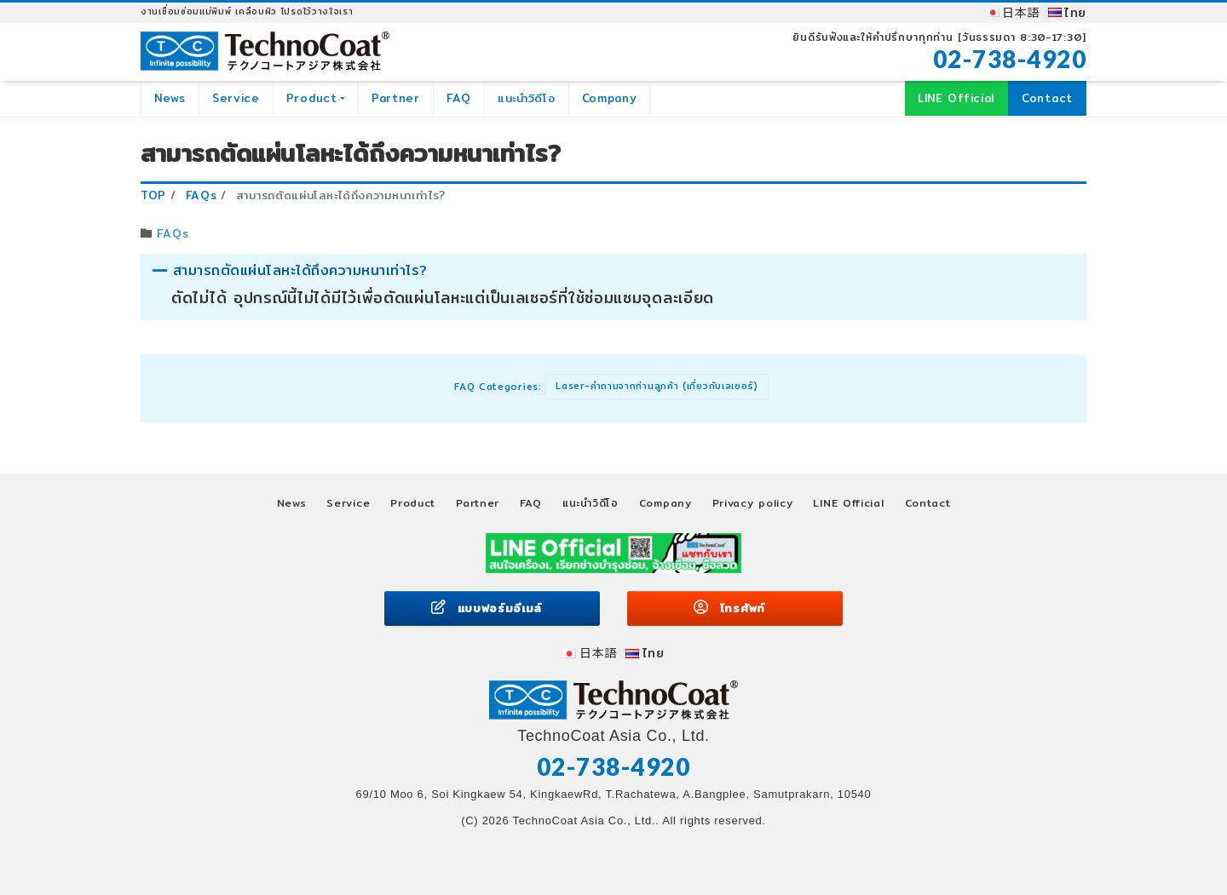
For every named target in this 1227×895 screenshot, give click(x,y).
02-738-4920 (1010, 58)
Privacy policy (752, 503)
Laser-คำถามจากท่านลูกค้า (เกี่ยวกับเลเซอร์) (657, 385)
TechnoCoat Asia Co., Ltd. (583, 820)
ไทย (1075, 12)
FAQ (458, 97)
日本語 (1021, 12)
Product (311, 97)
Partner (396, 97)
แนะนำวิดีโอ (527, 97)
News (170, 97)
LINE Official (956, 97)
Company (609, 97)
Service (236, 97)
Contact (1047, 97)
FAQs (172, 233)
